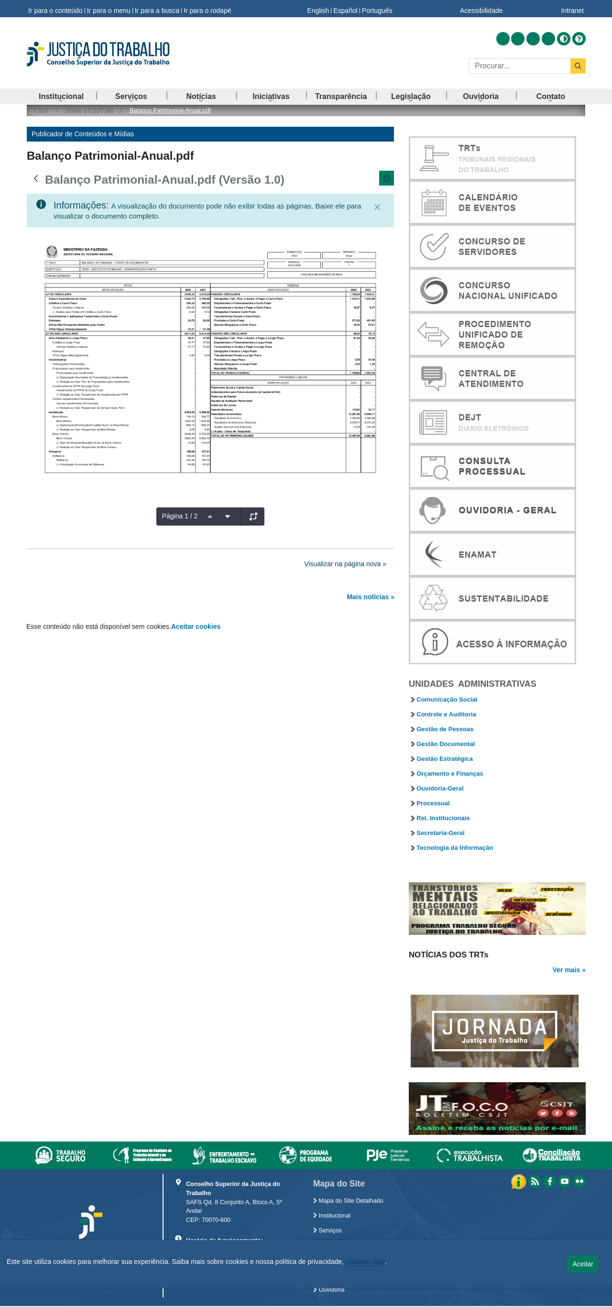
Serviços (327, 1230)
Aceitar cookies (196, 626)
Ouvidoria (328, 1289)
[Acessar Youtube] (533, 38)
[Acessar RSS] (503, 38)
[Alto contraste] (563, 38)
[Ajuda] (579, 38)
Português (377, 8)
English (318, 8)
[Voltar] (36, 178)
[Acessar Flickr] (548, 38)
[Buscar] (519, 66)
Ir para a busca (157, 8)
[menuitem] (61, 96)
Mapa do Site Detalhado (348, 1200)
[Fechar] (377, 207)
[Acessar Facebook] (518, 38)
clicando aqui (365, 1261)
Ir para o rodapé (207, 8)
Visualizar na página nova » (345, 564)
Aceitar (582, 1264)
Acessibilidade (481, 8)
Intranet (572, 8)
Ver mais (566, 970)
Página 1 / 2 (180, 516)
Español (345, 8)
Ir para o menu (109, 8)
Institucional (331, 1215)
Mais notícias (368, 597)
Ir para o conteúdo (55, 8)
